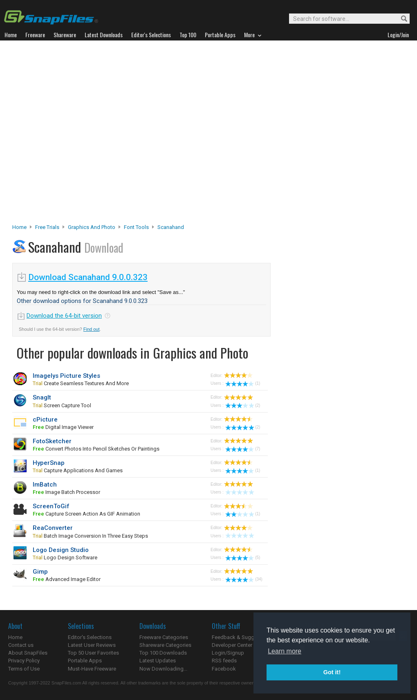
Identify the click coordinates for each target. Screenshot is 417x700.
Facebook (224, 669)
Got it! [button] (332, 672)
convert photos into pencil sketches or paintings (96, 449)
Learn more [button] (284, 651)
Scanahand (170, 227)
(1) (242, 383)
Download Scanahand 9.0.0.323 (88, 277)
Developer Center (232, 645)
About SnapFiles (27, 653)
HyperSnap (49, 463)
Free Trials (47, 227)
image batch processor (66, 492)
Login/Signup (228, 653)
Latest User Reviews (92, 645)
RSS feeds (224, 660)
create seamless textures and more (81, 383)
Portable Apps (85, 660)
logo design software (65, 557)
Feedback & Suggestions (242, 637)
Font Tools (136, 227)
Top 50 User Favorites (93, 653)
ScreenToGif (51, 506)
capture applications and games (78, 470)
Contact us (21, 645)
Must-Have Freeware (92, 669)
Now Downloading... (163, 669)
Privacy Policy (24, 660)
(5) (242, 557)
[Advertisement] (87, 134)
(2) (242, 405)
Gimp (40, 571)
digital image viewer (63, 427)
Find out (91, 329)
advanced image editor (67, 579)
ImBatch (45, 484)
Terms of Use (24, 669)
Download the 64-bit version (64, 315)
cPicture (45, 419)
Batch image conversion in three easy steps (90, 536)
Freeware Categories (163, 637)
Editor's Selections (90, 637)
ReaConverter (53, 528)
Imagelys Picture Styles (66, 375)
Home (19, 227)
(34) (243, 579)
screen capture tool (62, 405)
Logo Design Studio (61, 550)
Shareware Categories (165, 645)
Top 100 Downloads (163, 653)
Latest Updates (157, 660)
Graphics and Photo (91, 227)
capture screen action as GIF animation (86, 514)
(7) (242, 448)
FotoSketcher (52, 441)
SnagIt (42, 397)
